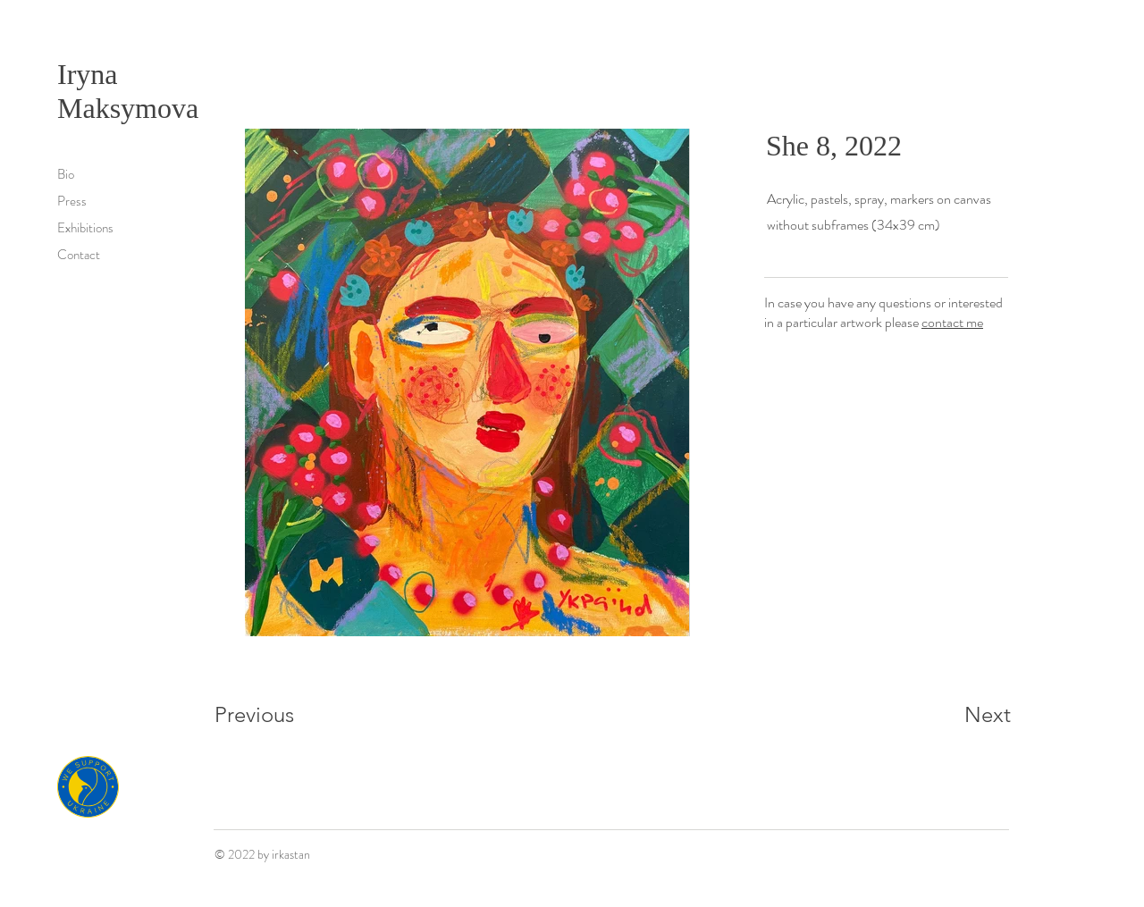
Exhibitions (85, 228)
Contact (78, 255)
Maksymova (127, 108)
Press (72, 201)
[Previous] (278, 715)
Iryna (91, 74)
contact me (952, 322)
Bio (65, 174)
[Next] (952, 715)
